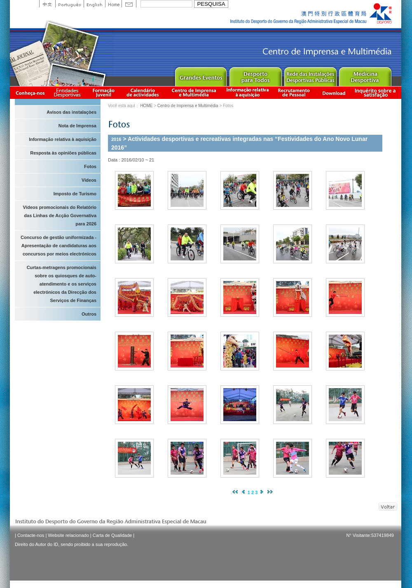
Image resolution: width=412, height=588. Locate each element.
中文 (47, 3)
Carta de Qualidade (112, 535)
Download (333, 92)
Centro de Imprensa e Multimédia (194, 92)
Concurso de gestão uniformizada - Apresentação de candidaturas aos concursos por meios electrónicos (58, 245)
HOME (146, 105)
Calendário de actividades (143, 92)
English (94, 3)
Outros (89, 314)
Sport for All (255, 74)
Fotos (90, 166)
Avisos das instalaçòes (71, 112)
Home (113, 3)
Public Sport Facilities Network (310, 74)
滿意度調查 (376, 92)
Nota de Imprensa (77, 125)
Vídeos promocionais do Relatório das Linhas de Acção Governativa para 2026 (59, 215)
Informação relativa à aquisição (247, 92)
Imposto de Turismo (75, 193)
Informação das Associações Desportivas (68, 92)
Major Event (200, 74)
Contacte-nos (30, 535)
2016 (116, 139)
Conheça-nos (30, 92)
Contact (129, 3)
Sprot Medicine (364, 74)
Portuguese (69, 3)
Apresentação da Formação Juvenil (103, 92)
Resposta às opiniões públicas (63, 152)
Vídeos (89, 180)
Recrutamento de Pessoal (294, 92)
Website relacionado (68, 535)
